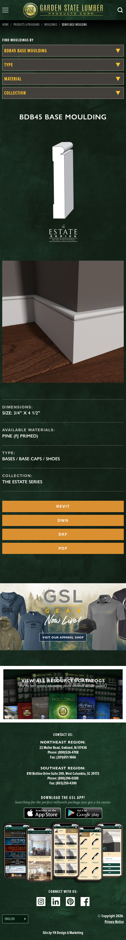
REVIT (63, 506)
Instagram (41, 901)
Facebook (85, 901)
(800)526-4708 (68, 752)
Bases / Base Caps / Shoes (31, 458)
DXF (63, 534)
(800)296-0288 (68, 778)
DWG (63, 520)
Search (120, 10)
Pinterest (70, 901)
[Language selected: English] (15, 919)
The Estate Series (22, 481)
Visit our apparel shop (63, 637)
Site (63, 933)
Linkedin (55, 901)
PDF (63, 548)
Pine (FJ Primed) (20, 436)
